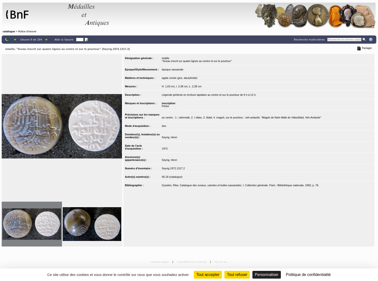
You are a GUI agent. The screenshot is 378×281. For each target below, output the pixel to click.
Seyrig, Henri (169, 137)
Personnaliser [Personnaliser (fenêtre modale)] (266, 275)
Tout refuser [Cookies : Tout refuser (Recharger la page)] (237, 275)
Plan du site (221, 261)
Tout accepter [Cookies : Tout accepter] (207, 275)
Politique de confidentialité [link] (308, 275)
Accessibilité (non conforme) (192, 261)
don (164, 125)
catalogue (9, 31)
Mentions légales (160, 261)
